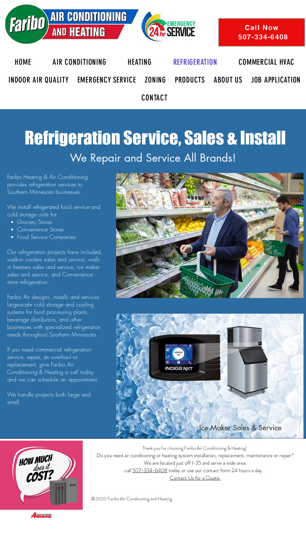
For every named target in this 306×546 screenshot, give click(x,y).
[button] (227, 80)
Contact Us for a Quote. (195, 478)
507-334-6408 (149, 470)
